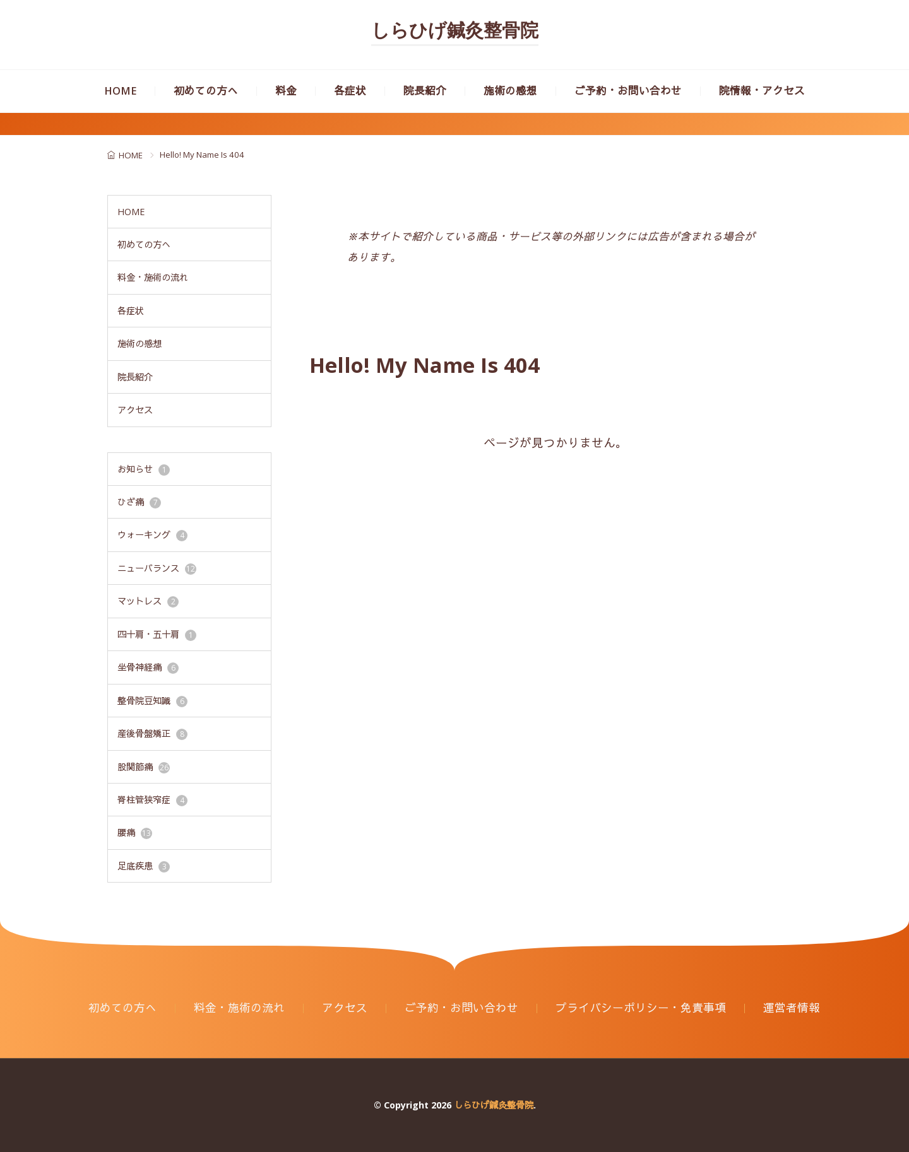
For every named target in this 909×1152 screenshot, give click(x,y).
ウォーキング (152, 535)
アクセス (135, 410)
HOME (120, 90)
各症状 (350, 90)
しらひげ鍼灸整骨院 (454, 32)
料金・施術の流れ (152, 277)
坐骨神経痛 (148, 667)
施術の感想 (510, 90)
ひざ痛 (139, 502)
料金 (286, 90)
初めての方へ (206, 90)
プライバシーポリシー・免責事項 (641, 1007)
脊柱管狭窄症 (152, 800)
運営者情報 (791, 1007)
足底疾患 (143, 866)
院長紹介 (424, 90)
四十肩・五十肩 (156, 634)
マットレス (148, 601)
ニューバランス (156, 568)
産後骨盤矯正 (152, 733)
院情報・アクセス (762, 90)
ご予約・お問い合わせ (628, 90)
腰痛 (134, 832)
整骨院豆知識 (152, 701)
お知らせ (143, 469)
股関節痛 (143, 767)
